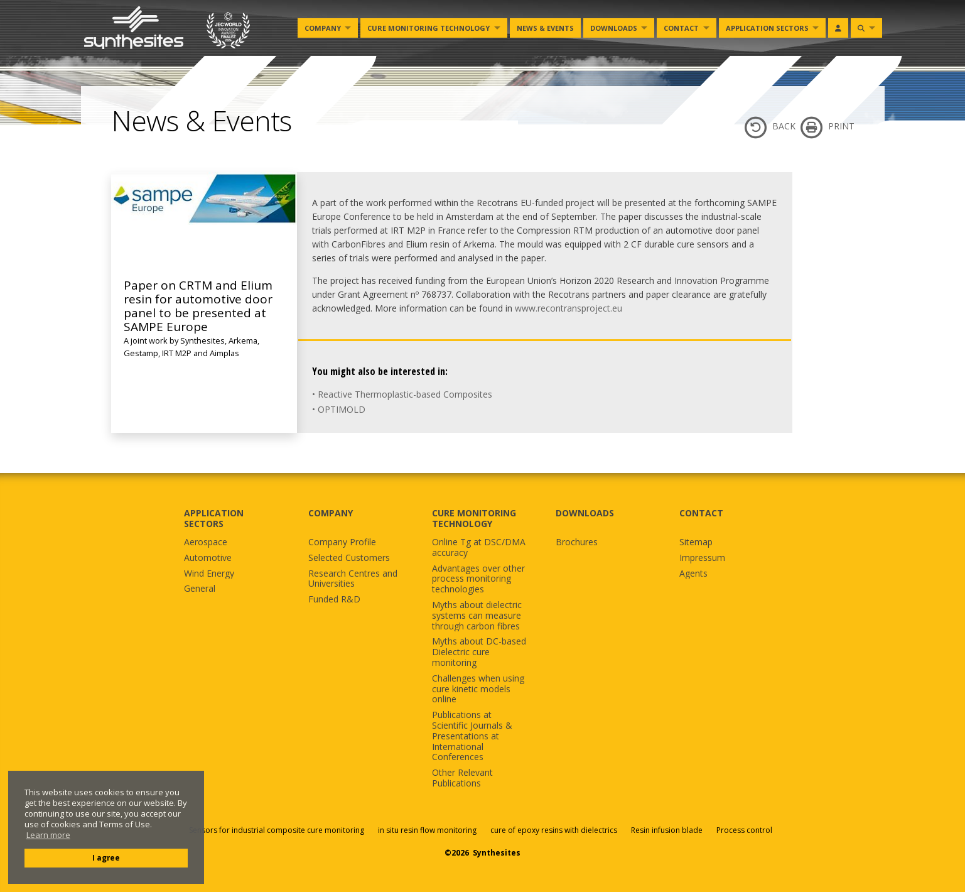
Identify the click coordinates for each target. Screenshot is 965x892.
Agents (693, 573)
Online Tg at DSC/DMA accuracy (479, 547)
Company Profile (342, 542)
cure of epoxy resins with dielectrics (554, 830)
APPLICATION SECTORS (214, 518)
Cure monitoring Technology (428, 28)
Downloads (613, 28)
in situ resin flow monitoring (427, 830)
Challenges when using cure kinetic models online (478, 689)
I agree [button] (106, 857)
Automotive (208, 558)
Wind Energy (209, 573)
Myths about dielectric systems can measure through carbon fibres (477, 615)
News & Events (545, 28)
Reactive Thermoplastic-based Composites (405, 394)
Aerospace (205, 542)
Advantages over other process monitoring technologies (478, 579)
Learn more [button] (48, 835)
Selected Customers (349, 558)
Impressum (702, 558)
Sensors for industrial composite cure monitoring (276, 830)
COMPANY (330, 513)
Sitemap (696, 542)
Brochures (577, 542)
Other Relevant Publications (462, 778)
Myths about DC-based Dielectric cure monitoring (479, 652)
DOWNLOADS (585, 513)
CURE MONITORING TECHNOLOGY (474, 518)
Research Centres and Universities (352, 579)
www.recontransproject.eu (568, 308)
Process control (744, 830)
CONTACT (701, 513)
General (199, 589)
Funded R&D (334, 599)
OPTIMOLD (341, 409)
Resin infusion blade (667, 830)
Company (323, 28)
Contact (681, 28)
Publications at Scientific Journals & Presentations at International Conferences (472, 736)
